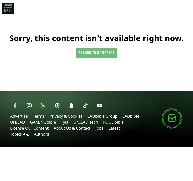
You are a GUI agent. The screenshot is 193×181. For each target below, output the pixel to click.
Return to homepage (96, 52)
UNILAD (17, 122)
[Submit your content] (172, 128)
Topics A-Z (19, 134)
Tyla (64, 122)
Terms (38, 116)
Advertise (19, 116)
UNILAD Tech (85, 122)
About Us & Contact (72, 128)
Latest (114, 128)
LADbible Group (103, 116)
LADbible (130, 116)
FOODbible (113, 122)
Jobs (99, 128)
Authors (41, 134)
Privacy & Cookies (65, 116)
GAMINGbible (43, 122)
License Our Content (29, 128)
